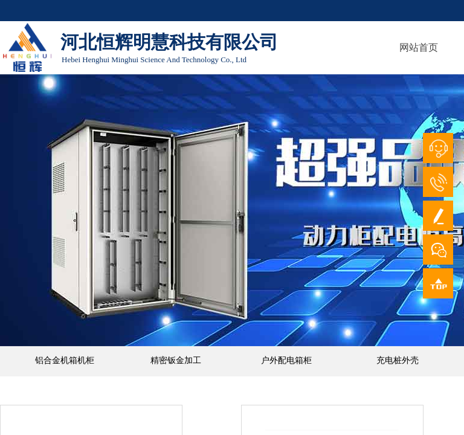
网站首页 (418, 47)
